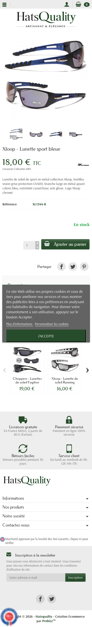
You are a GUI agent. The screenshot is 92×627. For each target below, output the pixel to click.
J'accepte (46, 335)
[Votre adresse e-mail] (35, 577)
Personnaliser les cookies (52, 323)
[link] (61, 266)
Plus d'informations (19, 323)
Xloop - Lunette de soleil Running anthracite (65, 382)
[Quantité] (29, 245)
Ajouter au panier (65, 244)
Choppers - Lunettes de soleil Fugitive (27, 380)
